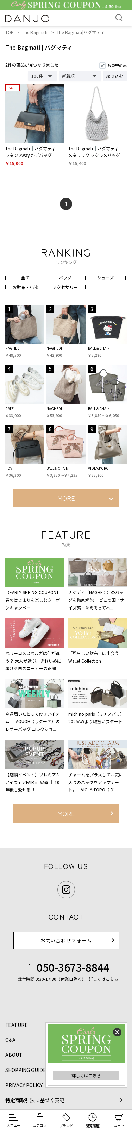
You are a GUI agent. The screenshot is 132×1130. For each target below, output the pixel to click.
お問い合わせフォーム (66, 940)
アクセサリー (65, 287)
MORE (66, 498)
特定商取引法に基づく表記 (34, 1100)
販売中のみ (117, 65)
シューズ (105, 278)
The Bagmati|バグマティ (81, 32)
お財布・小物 (25, 287)
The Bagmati (35, 32)
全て (25, 278)
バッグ (65, 278)
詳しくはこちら (86, 1075)
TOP (9, 32)
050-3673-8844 (66, 967)
